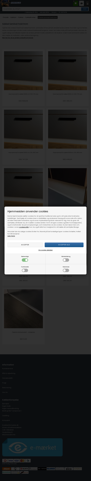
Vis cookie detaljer (45, 250)
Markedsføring (65, 259)
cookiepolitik (24, 227)
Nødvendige (25, 259)
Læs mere (11, 236)
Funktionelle (25, 269)
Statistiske (66, 269)
